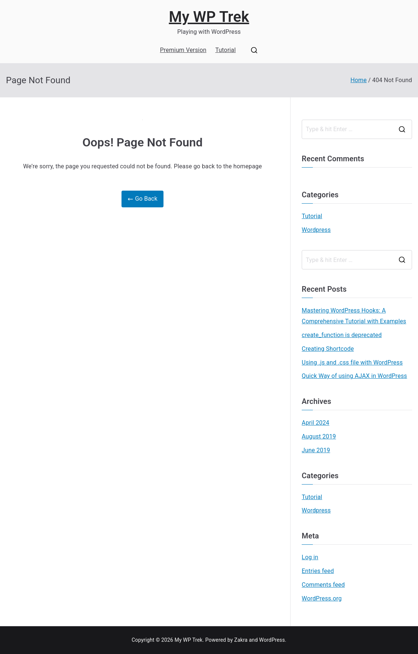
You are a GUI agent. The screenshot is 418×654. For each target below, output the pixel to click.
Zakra (240, 640)
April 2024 (315, 422)
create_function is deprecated (342, 335)
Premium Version (183, 50)
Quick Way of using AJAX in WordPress (354, 375)
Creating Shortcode (328, 348)
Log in (310, 557)
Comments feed (323, 584)
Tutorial (225, 50)
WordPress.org (321, 598)
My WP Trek (209, 17)
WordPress (272, 640)
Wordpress (316, 229)
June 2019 (316, 450)
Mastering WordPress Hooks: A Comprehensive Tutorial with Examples (354, 316)
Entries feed (318, 570)
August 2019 (319, 436)
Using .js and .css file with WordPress (352, 362)
